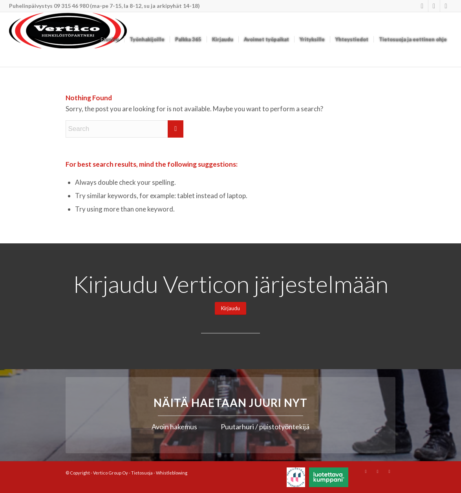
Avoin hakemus (174, 426)
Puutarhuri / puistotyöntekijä (265, 426)
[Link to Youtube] (434, 6)
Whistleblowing (171, 472)
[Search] (124, 129)
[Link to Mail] (446, 6)
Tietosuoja (142, 472)
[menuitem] (109, 39)
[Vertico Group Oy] (68, 39)
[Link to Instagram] (422, 6)
